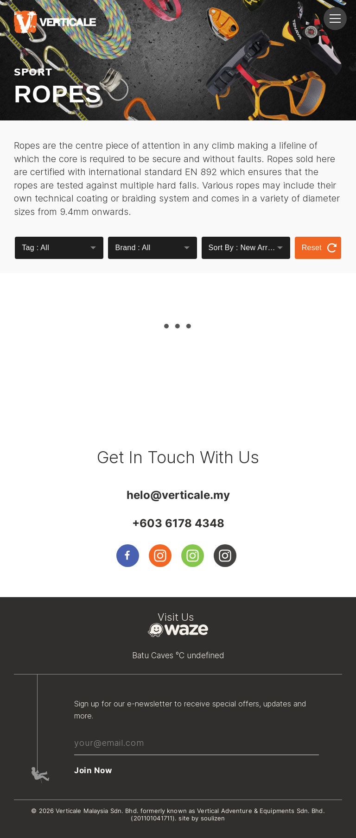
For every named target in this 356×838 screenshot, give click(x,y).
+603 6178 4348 (178, 523)
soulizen (213, 818)
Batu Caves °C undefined (178, 655)
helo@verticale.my (178, 495)
